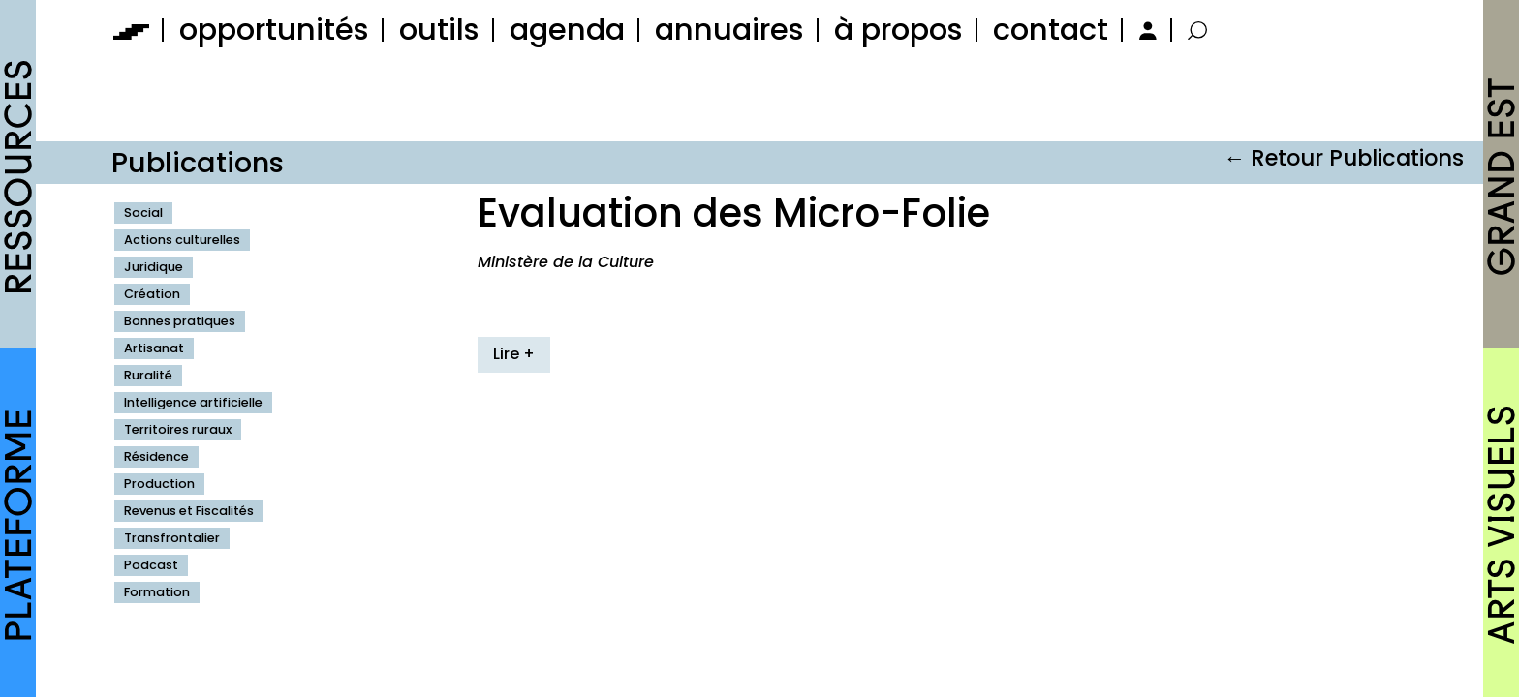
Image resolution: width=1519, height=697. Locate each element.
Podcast (151, 565)
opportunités (274, 29)
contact (1050, 29)
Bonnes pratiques (179, 321)
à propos (898, 29)
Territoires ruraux (178, 429)
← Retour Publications (1344, 157)
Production (159, 483)
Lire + (514, 354)
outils (439, 29)
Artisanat (154, 348)
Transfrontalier (172, 538)
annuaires (729, 29)
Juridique (153, 266)
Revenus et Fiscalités (189, 510)
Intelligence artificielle (193, 402)
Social (143, 212)
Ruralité (148, 375)
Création (152, 294)
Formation (157, 592)
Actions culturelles (182, 239)
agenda (567, 29)
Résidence (156, 456)
